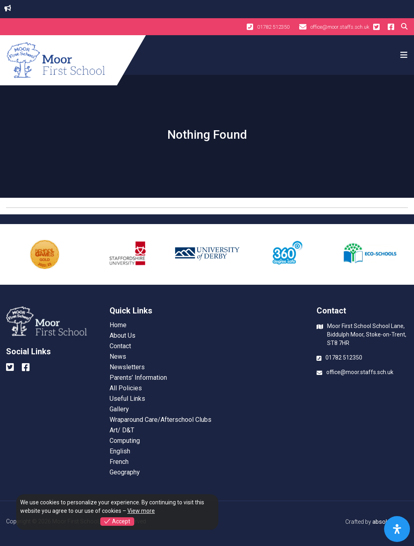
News (118, 356)
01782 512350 (268, 26)
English (120, 451)
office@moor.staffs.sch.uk (334, 26)
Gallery (119, 409)
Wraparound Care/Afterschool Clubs (160, 420)
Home (118, 325)
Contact (120, 346)
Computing (125, 441)
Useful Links (127, 399)
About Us (122, 335)
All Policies (126, 388)
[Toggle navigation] (402, 55)
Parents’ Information (138, 378)
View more (141, 511)
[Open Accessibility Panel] (397, 529)
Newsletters (127, 367)
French (119, 462)
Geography (125, 472)
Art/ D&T (122, 430)
